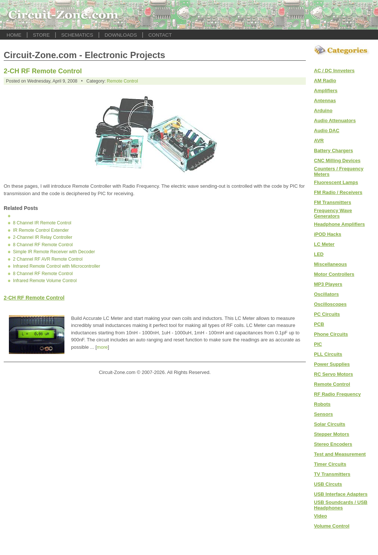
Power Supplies (332, 364)
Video (320, 516)
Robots (322, 404)
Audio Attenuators (335, 120)
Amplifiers (326, 90)
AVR (319, 140)
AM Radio (325, 80)
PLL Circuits (328, 354)
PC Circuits (327, 314)
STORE (41, 35)
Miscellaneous (330, 264)
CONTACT (160, 35)
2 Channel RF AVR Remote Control (48, 259)
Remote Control (122, 81)
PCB (319, 324)
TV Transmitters (332, 474)
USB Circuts (328, 484)
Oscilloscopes (330, 304)
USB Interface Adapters (341, 494)
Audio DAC (326, 130)
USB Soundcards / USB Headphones (340, 505)
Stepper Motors (331, 434)
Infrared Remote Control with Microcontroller (56, 266)
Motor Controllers (334, 274)
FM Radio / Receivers (338, 192)
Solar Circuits (329, 424)
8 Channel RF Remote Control (43, 244)
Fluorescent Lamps (336, 182)
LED (319, 254)
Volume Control (331, 526)
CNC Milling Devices (337, 160)
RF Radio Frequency (337, 394)
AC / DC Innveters (334, 70)
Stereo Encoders (333, 444)
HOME (14, 35)
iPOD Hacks (327, 234)
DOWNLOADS (120, 35)
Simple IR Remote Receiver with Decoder (54, 251)
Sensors (323, 414)
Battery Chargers (333, 150)
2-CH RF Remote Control (43, 71)
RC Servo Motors (333, 374)
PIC (318, 344)
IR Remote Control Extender (41, 230)
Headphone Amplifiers (339, 224)
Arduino (323, 110)
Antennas (325, 100)
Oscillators (326, 294)
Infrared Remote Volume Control (45, 280)
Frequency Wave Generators (333, 213)
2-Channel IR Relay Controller (42, 237)
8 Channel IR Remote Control (42, 222)
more (102, 347)
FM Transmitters (332, 202)
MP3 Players (328, 284)
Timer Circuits (330, 464)
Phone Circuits (331, 334)
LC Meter (324, 244)
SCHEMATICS (77, 35)
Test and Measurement (340, 454)
